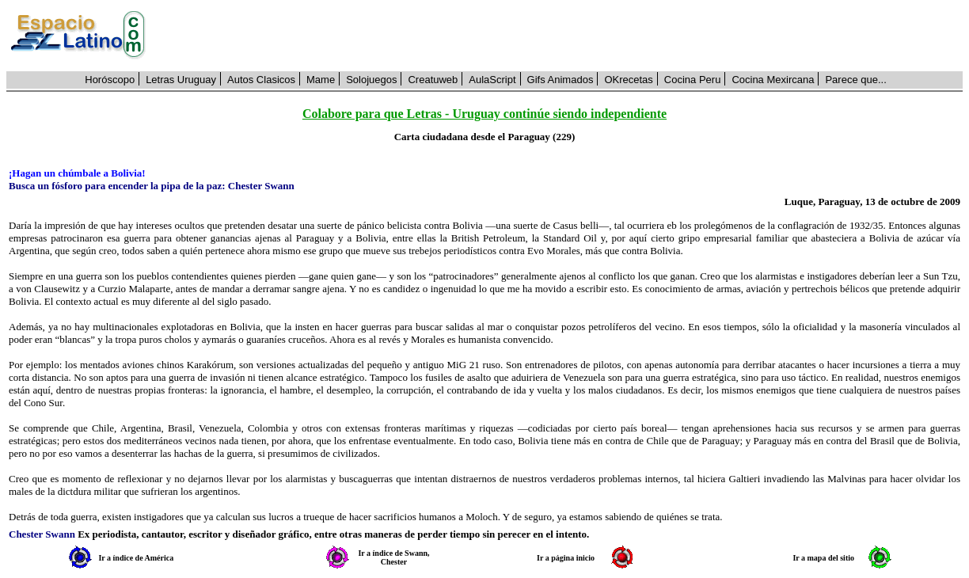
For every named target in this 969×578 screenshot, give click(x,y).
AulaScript (492, 80)
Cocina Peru (692, 80)
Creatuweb (433, 80)
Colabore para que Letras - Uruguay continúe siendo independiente (484, 113)
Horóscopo (110, 80)
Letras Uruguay (181, 80)
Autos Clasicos (261, 80)
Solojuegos (371, 80)
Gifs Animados (560, 80)
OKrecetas (628, 80)
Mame (320, 80)
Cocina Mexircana (773, 80)
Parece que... (855, 80)
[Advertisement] (563, 35)
